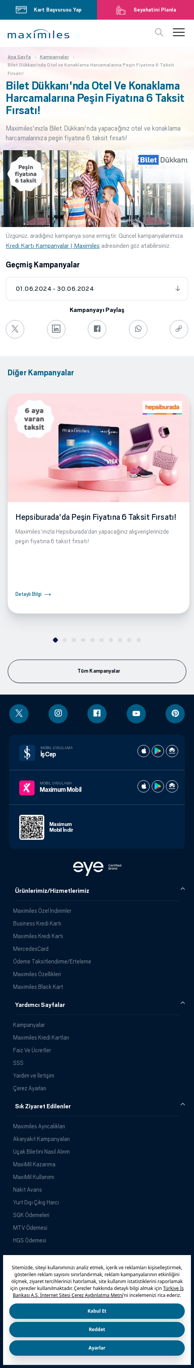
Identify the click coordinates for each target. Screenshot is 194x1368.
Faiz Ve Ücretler (32, 1050)
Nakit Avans (27, 1189)
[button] (38, 33)
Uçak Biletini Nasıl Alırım (41, 1151)
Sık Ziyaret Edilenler (43, 1106)
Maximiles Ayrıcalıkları (39, 1126)
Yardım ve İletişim (33, 1075)
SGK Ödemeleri (31, 1215)
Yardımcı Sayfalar (40, 1005)
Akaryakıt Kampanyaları (41, 1139)
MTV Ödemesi (30, 1227)
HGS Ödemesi (29, 1240)
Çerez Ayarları (29, 1088)
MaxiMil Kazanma (34, 1164)
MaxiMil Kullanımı (33, 1177)
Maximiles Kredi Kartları (41, 1037)
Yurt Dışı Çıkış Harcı (36, 1202)
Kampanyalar (29, 1024)
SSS (18, 1063)
